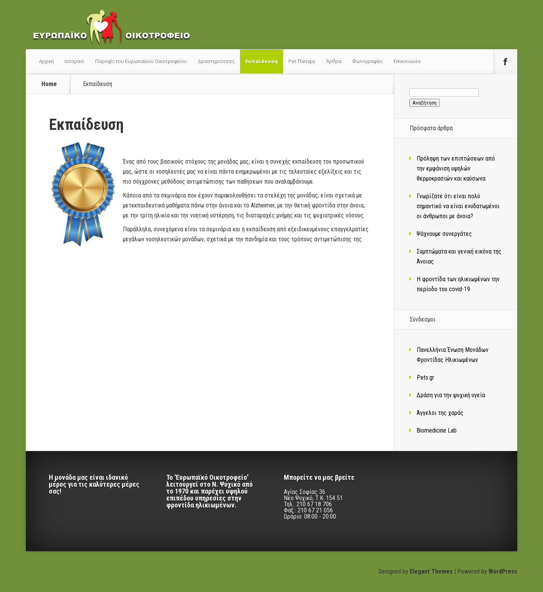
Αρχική (46, 61)
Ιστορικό (74, 61)
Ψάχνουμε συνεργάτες (444, 233)
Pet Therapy (301, 61)
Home (49, 84)
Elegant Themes (431, 571)
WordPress (502, 571)
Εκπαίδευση (261, 61)
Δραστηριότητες (216, 61)
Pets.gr (425, 377)
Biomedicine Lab (437, 430)
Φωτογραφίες (367, 61)
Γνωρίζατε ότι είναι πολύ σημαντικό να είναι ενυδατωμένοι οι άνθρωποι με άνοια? (458, 206)
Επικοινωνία (407, 61)
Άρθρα (333, 61)
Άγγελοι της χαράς (440, 412)
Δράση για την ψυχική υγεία (451, 395)
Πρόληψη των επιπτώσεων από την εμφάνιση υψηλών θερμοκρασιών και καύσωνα (456, 168)
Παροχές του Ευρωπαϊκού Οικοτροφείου (141, 61)
